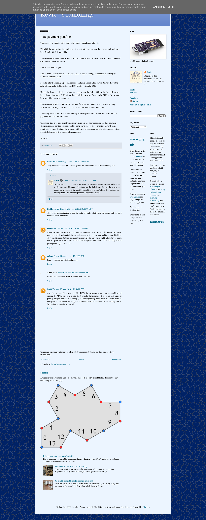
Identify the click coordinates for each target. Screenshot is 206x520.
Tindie (132, 90)
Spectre (44, 372)
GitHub (133, 95)
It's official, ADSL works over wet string (71, 466)
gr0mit (50, 256)
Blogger (146, 507)
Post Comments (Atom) (60, 364)
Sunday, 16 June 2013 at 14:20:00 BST (73, 273)
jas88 (49, 289)
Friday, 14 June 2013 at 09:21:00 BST (73, 228)
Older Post (116, 360)
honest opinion (136, 156)
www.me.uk (135, 197)
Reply (49, 170)
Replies (53, 175)
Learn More (159, 7)
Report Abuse (157, 221)
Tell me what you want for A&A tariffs (58, 456)
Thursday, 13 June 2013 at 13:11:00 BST (74, 162)
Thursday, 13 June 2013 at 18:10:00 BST (76, 209)
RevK (56, 180)
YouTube (133, 93)
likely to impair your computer (157, 192)
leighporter (52, 228)
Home (81, 360)
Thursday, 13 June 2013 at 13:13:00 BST (79, 180)
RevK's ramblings (67, 14)
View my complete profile (140, 105)
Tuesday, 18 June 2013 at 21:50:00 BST (68, 289)
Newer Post (45, 360)
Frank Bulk (52, 162)
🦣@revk (134, 101)
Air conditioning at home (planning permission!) (74, 481)
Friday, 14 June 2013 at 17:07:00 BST (69, 256)
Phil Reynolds (53, 209)
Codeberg (134, 98)
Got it (171, 7)
